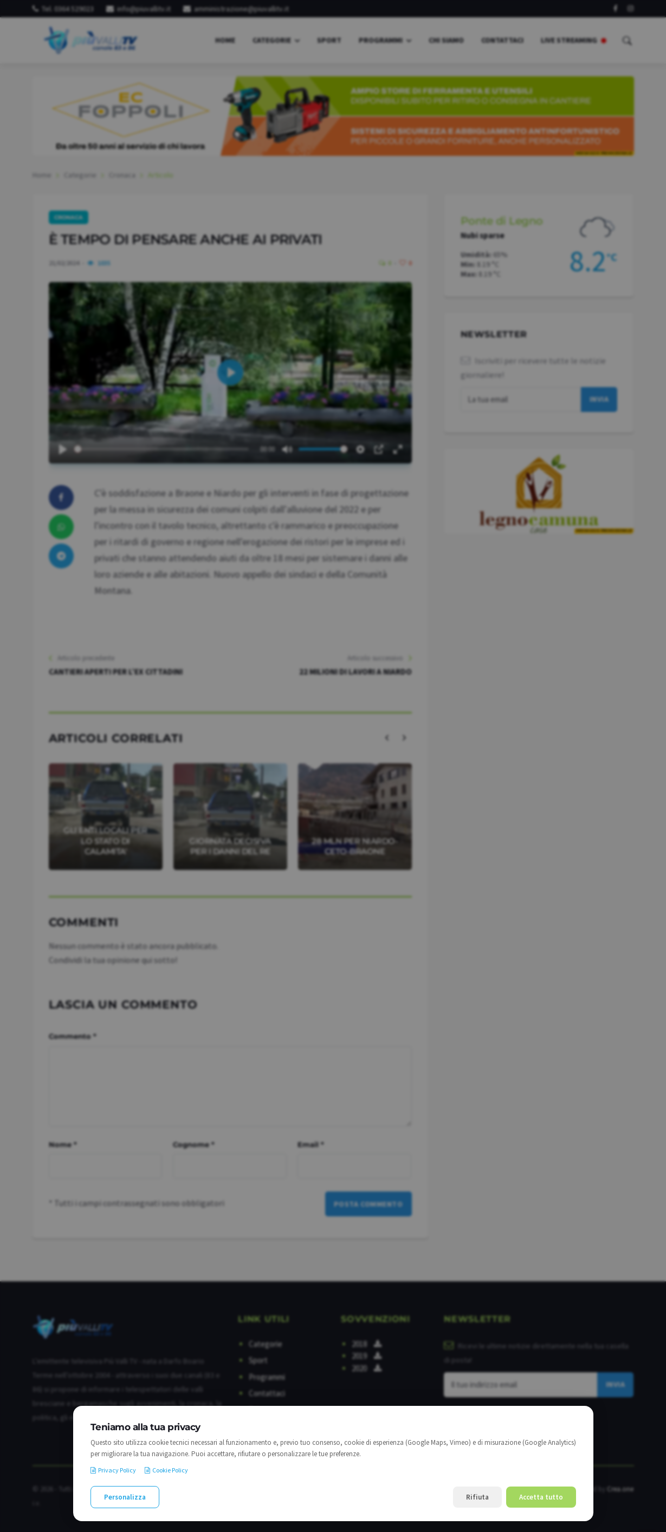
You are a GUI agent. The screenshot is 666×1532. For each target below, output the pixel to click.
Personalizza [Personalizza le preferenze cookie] (125, 1497)
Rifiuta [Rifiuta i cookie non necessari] (477, 1497)
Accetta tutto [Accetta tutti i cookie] (541, 1497)
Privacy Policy (113, 1470)
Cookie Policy (166, 1470)
